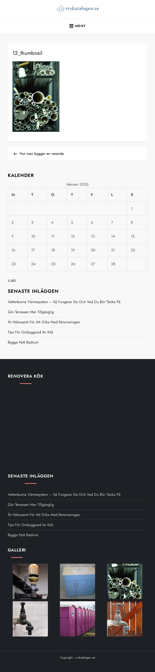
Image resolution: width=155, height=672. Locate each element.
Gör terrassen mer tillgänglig (31, 312)
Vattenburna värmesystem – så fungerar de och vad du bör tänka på (64, 302)
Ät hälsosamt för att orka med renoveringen (44, 322)
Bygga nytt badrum (23, 342)
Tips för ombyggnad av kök (30, 332)
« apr (12, 280)
